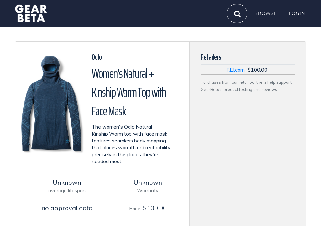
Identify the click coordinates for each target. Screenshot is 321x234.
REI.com (235, 69)
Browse (265, 13)
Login (297, 13)
